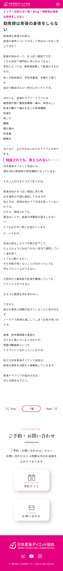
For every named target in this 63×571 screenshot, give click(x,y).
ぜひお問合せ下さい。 (16, 380)
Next (49, 409)
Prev (13, 409)
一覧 (31, 409)
